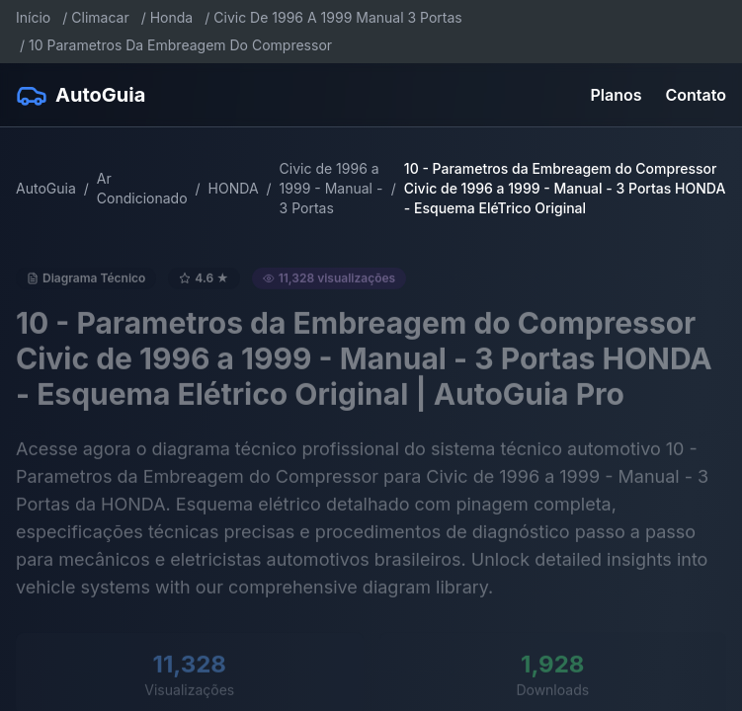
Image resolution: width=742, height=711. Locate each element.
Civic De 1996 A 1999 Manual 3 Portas (337, 17)
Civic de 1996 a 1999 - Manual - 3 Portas (331, 188)
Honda (172, 17)
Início (33, 17)
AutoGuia (46, 188)
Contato (696, 95)
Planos (616, 95)
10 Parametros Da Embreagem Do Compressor (180, 45)
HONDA (233, 188)
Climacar (99, 17)
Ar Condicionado (142, 188)
